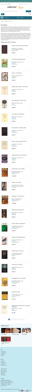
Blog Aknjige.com (4, 370)
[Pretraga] (28, 11)
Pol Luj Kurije (14, 118)
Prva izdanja (4, 334)
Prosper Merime (14, 146)
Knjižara (2, 355)
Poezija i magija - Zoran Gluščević (18, 223)
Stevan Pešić (14, 187)
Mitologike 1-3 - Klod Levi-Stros (18, 196)
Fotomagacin (3, 372)
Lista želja (2, 364)
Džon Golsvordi (14, 64)
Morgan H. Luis (14, 173)
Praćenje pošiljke (3, 365)
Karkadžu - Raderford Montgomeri (18, 237)
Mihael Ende (14, 214)
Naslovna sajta (3, 351)
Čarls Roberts (14, 77)
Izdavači (6, 21)
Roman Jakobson (15, 132)
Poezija (13, 309)
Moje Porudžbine (3, 363)
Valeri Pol (13, 255)
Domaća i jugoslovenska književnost (18, 49)
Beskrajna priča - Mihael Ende (17, 209)
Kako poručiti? (3, 354)
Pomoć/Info (3, 353)
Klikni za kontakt (8, 383)
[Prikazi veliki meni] (18, 17)
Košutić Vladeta (14, 310)
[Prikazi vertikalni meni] (2, 18)
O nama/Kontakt (3, 352)
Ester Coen (13, 296)
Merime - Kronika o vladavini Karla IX (19, 141)
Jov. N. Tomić (14, 105)
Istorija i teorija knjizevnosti (16, 227)
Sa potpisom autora (15, 334)
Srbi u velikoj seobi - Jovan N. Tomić (19, 100)
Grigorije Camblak (15, 50)
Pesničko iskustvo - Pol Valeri (17, 250)
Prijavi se (21, 4)
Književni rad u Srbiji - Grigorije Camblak (20, 45)
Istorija (13, 104)
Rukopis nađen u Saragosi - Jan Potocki (19, 86)
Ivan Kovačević (14, 283)
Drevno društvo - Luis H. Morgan (18, 168)
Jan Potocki (14, 91)
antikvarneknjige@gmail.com (9, 382)
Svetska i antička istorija (16, 295)
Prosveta (10, 21)
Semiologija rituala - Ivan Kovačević (19, 278)
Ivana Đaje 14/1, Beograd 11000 (6, 381)
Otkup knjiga (3, 373)
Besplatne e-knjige (4, 371)
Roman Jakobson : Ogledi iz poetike (19, 127)
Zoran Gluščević (14, 228)
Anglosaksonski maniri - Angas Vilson (19, 155)
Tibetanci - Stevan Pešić (16, 182)
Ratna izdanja (24, 334)
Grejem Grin (14, 269)
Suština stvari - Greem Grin (17, 264)
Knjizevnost (14, 63)
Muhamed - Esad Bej (16, 291)
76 (21, 319)
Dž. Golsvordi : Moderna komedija (18, 59)
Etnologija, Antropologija (16, 172)
